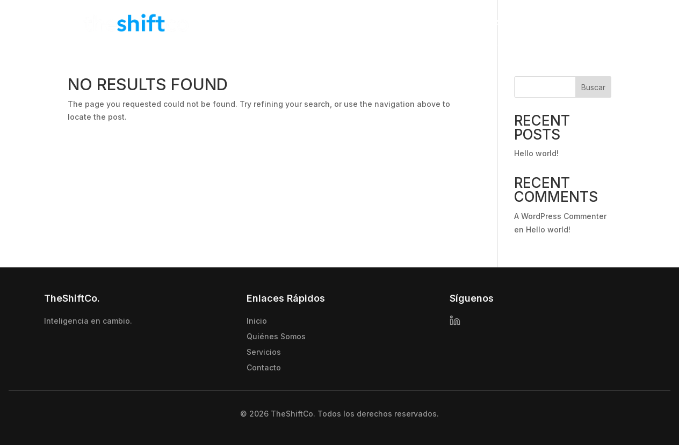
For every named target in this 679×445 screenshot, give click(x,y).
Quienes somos (471, 23)
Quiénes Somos (276, 336)
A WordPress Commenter (560, 216)
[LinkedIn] (455, 322)
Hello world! (536, 153)
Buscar (593, 87)
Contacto (589, 23)
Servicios (535, 23)
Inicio (415, 23)
